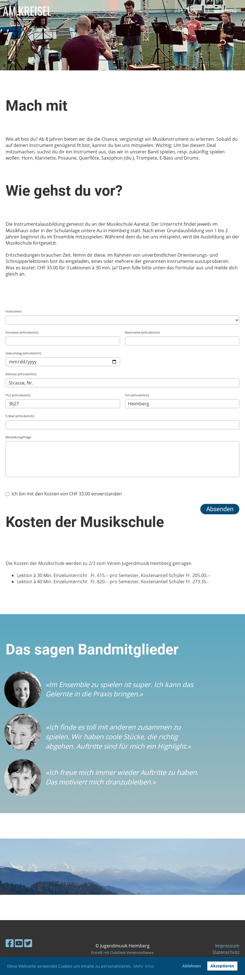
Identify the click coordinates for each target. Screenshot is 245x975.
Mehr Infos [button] (144, 966)
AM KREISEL (27, 11)
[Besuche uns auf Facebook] (10, 943)
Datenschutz (226, 952)
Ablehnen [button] (191, 966)
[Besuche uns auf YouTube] (19, 943)
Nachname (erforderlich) (142, 497)
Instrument (14, 476)
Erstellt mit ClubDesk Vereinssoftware (122, 952)
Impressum (227, 946)
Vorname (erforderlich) (22, 497)
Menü (225, 10)
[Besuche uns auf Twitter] (28, 943)
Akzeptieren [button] (222, 966)
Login (195, 10)
